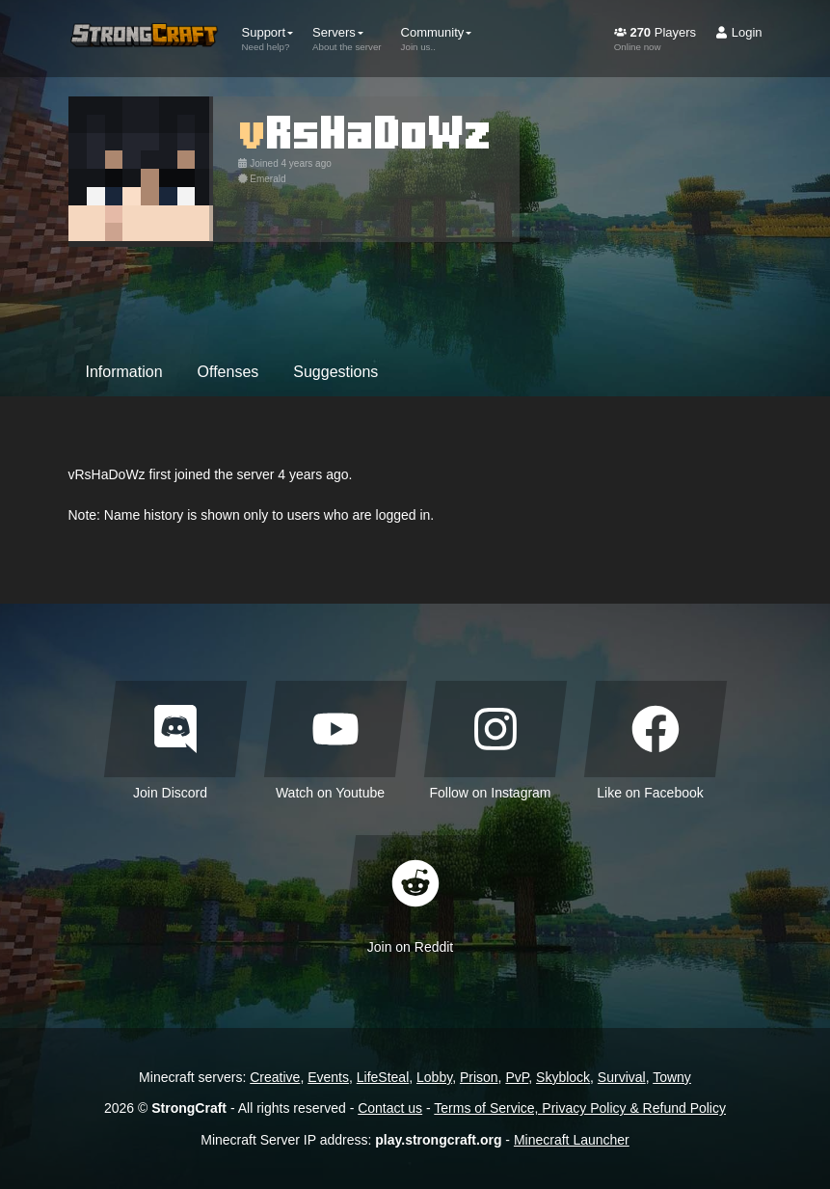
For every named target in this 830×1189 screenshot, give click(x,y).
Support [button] (268, 38)
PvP (516, 1077)
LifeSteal (383, 1077)
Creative (275, 1077)
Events (328, 1077)
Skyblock (563, 1077)
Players (655, 38)
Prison (479, 1077)
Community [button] (436, 38)
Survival (622, 1077)
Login (738, 32)
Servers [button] (347, 38)
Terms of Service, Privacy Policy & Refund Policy (580, 1108)
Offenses (228, 372)
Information (124, 372)
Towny (672, 1077)
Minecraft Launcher (571, 1140)
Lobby (434, 1077)
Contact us (390, 1108)
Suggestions (335, 372)
